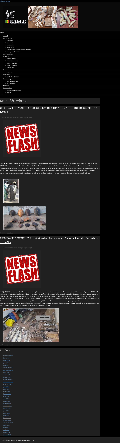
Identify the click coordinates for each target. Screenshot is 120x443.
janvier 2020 (7, 420)
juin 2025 (6, 358)
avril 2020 (6, 413)
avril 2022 (6, 389)
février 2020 (7, 418)
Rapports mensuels (12, 63)
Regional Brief (10, 67)
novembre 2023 (8, 370)
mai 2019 (6, 427)
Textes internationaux (12, 81)
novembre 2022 (8, 382)
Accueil (5, 36)
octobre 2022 (7, 384)
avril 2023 (6, 372)
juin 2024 (6, 363)
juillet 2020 (6, 408)
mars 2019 (6, 432)
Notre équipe (10, 45)
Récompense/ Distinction (13, 52)
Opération (10, 233)
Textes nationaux (11, 83)
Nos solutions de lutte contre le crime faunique (19, 49)
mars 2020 (6, 415)
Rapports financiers (12, 65)
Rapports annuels (11, 58)
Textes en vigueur (8, 79)
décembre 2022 (8, 379)
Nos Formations (8, 54)
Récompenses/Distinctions (14, 90)
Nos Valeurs (10, 40)
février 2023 (7, 377)
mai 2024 (6, 365)
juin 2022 (6, 387)
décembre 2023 (8, 367)
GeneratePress (29, 440)
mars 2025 (6, 360)
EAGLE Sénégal (7, 38)
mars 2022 (6, 391)
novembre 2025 (8, 355)
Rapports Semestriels (12, 60)
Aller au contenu (5, 1)
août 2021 (6, 396)
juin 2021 (6, 399)
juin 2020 (6, 411)
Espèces (9, 92)
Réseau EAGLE (10, 47)
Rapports (6, 56)
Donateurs (9, 72)
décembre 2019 (8, 423)
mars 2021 (6, 401)
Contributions (7, 88)
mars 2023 (6, 375)
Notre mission (10, 42)
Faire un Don (7, 70)
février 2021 (7, 403)
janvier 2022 (7, 394)
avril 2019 (6, 430)
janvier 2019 (7, 435)
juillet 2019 (6, 425)
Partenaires (6, 74)
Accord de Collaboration (13, 76)
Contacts (6, 85)
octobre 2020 (7, 406)
